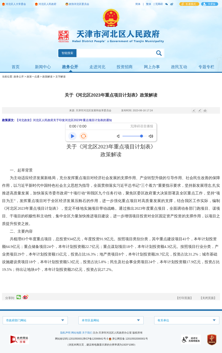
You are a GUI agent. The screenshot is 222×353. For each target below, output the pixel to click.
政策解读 (47, 76)
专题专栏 (206, 67)
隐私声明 (65, 332)
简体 (137, 4)
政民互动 (179, 67)
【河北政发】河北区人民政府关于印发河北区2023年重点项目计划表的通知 (63, 120)
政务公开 (70, 67)
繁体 (148, 4)
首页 (16, 67)
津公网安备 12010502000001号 (128, 338)
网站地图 (76, 332)
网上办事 (152, 67)
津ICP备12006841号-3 (95, 338)
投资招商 (125, 67)
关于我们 (87, 332)
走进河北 (97, 67)
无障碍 (159, 4)
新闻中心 (43, 67)
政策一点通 (33, 76)
